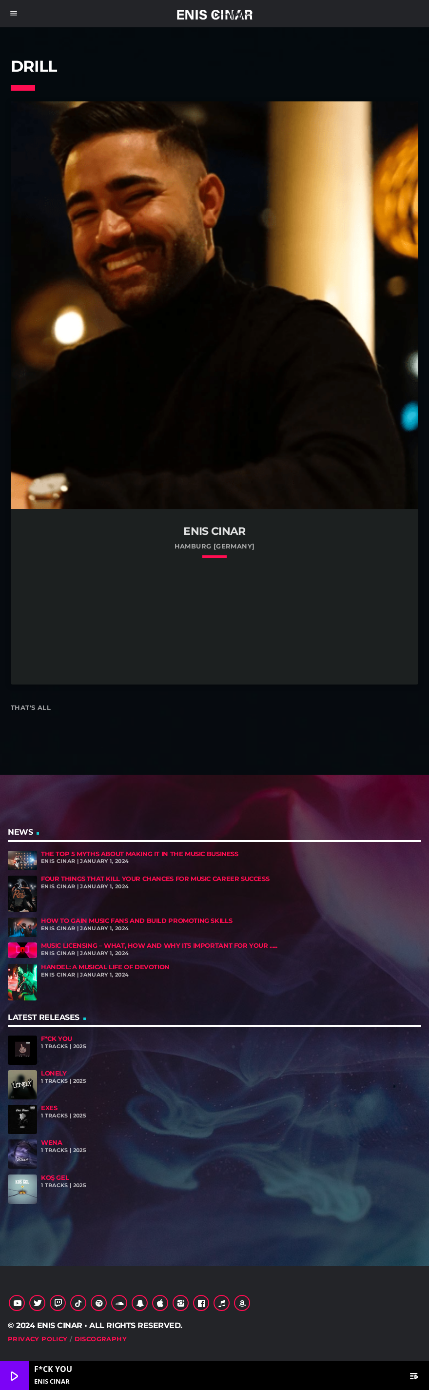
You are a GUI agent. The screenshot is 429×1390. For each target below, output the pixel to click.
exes (49, 1108)
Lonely (54, 1073)
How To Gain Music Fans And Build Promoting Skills (136, 920)
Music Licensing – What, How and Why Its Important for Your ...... (159, 945)
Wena (51, 1142)
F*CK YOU (56, 1038)
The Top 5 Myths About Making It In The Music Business (139, 854)
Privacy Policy (37, 1339)
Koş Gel (55, 1177)
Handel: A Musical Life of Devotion (105, 967)
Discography (101, 1339)
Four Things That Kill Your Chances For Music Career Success (155, 878)
